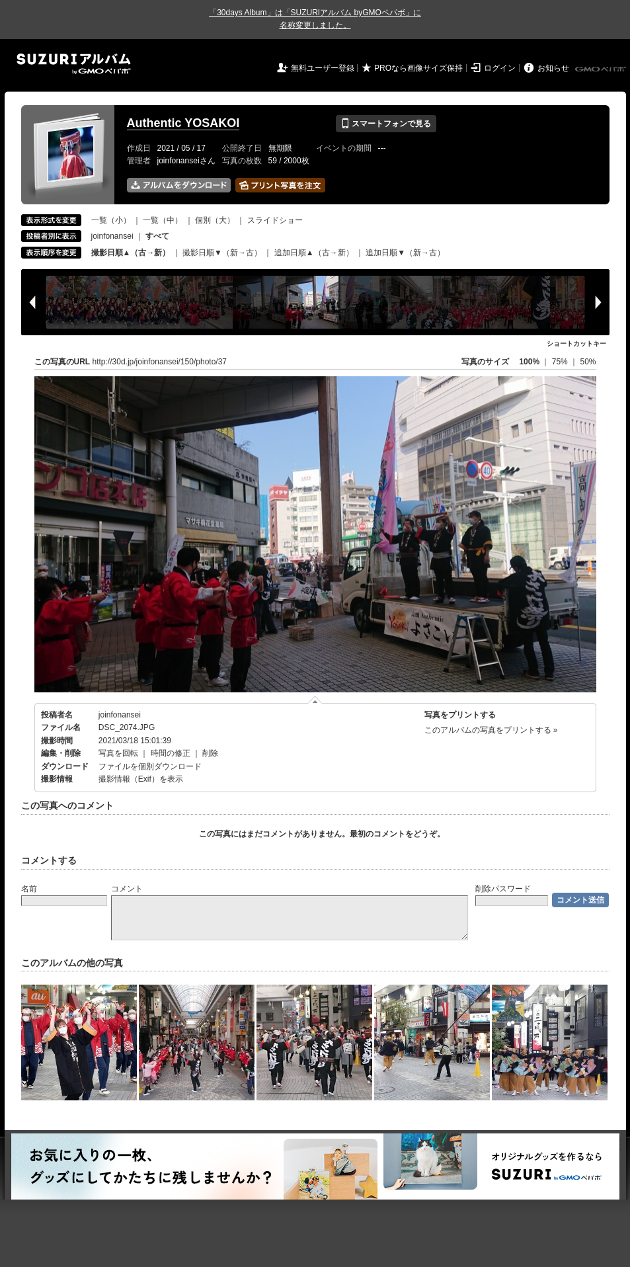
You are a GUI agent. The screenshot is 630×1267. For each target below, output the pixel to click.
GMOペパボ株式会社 (601, 69)
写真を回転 (118, 753)
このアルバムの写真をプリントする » (491, 730)
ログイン (500, 68)
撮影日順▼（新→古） (222, 252)
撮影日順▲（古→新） (131, 252)
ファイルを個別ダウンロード (150, 766)
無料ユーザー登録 (322, 68)
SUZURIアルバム (74, 64)
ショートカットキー (576, 343)
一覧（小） (111, 220)
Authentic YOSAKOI (183, 123)
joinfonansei (112, 236)
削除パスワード (503, 888)
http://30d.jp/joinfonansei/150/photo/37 (160, 361)
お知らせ (553, 68)
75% (561, 361)
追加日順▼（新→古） (405, 252)
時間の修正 (170, 753)
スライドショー (275, 220)
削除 (210, 753)
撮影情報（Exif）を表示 (140, 779)
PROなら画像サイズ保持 (418, 68)
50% (588, 361)
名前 (29, 888)
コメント (127, 888)
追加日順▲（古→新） (314, 252)
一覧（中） (162, 220)
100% (529, 361)
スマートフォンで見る (385, 123)
